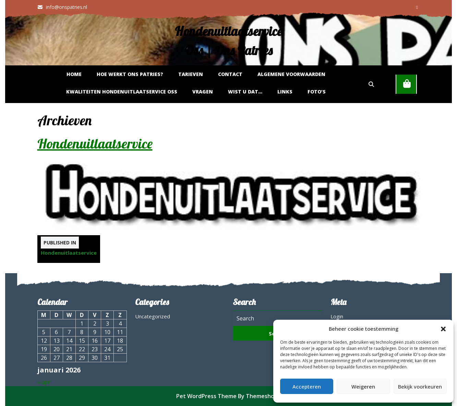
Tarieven (190, 74)
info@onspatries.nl (62, 7)
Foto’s (317, 91)
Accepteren (306, 386)
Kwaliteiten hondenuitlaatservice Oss (121, 91)
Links (284, 91)
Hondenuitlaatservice (95, 143)
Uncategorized (152, 316)
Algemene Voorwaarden (291, 74)
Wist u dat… (245, 91)
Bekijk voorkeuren (420, 386)
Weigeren (363, 386)
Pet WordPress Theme (206, 396)
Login (336, 316)
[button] (443, 328)
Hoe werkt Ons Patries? (130, 74)
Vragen (202, 91)
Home (74, 74)
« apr (43, 382)
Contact (230, 74)
